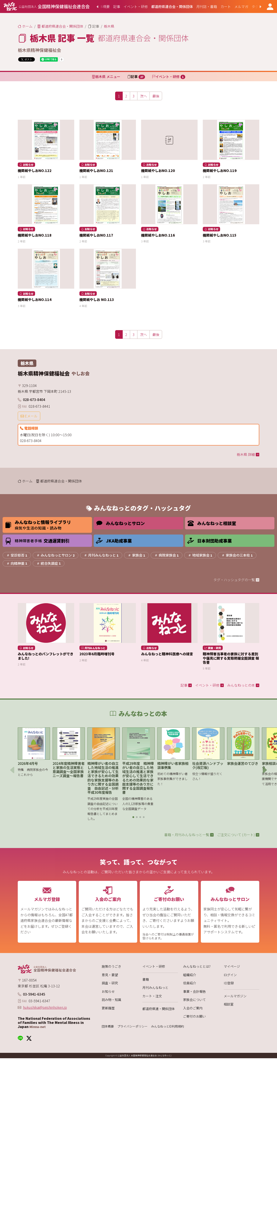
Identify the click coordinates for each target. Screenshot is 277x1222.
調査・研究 (110, 983)
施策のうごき (111, 966)
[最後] (156, 96)
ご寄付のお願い (194, 1016)
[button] (133, 817)
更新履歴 (108, 1008)
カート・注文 (152, 996)
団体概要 (108, 1026)
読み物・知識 (111, 999)
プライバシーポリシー (132, 1026)
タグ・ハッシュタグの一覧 (236, 579)
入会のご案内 (193, 1008)
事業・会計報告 (194, 991)
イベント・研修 (153, 966)
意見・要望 (110, 974)
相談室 (229, 1004)
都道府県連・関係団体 (158, 1008)
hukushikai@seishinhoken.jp (45, 1007)
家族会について (194, 999)
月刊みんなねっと (155, 987)
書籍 (145, 979)
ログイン (230, 974)
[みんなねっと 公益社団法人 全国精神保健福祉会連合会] (47, 6)
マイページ (232, 966)
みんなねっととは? (197, 966)
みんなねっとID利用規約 (167, 1026)
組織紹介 (189, 974)
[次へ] (143, 96)
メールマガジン (235, 996)
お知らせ (108, 991)
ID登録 (229, 983)
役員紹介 (189, 983)
